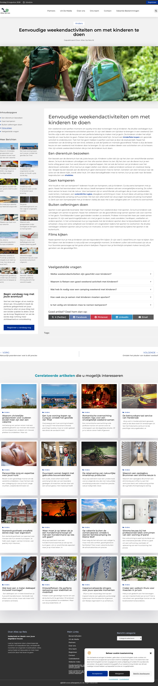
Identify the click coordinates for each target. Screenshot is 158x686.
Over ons (81, 11)
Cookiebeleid (113, 679)
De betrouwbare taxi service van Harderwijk (137, 416)
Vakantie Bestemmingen (127, 11)
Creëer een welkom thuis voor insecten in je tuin (138, 589)
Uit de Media (74, 639)
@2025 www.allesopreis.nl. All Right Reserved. (79, 683)
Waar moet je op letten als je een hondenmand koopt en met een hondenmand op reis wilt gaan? (58, 533)
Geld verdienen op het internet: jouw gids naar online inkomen (78, 672)
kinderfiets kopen (131, 137)
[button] (150, 653)
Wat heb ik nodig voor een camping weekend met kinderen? (101, 289)
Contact (107, 11)
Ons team (94, 11)
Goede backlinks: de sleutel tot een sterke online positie (77, 666)
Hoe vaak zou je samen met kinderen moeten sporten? (101, 297)
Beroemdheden (75, 636)
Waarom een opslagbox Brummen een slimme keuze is (139, 474)
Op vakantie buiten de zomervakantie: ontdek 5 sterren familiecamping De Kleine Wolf (96, 533)
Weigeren (119, 674)
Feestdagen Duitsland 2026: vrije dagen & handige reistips (8, 171)
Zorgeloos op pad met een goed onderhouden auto (8, 189)
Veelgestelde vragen (10, 131)
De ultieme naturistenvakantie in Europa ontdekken (7, 242)
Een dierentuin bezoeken (12, 118)
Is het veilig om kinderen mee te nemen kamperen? (101, 305)
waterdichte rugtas (83, 194)
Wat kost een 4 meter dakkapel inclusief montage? (18, 589)
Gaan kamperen (8, 121)
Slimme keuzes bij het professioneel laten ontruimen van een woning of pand (139, 532)
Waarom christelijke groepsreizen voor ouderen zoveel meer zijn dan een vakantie (16, 418)
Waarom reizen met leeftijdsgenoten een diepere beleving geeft (28, 242)
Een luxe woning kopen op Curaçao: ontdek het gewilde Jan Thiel (28, 153)
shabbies (69, 175)
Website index (74, 662)
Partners (51, 11)
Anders (79, 23)
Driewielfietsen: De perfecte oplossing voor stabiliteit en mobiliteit (57, 590)
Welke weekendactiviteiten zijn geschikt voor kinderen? (101, 274)
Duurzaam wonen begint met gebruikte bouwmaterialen (58, 474)
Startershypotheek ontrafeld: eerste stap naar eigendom (17, 531)
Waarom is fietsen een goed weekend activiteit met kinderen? (101, 281)
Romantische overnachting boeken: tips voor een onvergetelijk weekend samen (98, 417)
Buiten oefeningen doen (12, 125)
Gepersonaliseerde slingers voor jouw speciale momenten (98, 589)
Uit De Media (66, 11)
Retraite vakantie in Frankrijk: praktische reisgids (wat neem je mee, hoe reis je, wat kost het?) (7, 260)
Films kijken (7, 128)
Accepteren (97, 674)
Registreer (73, 652)
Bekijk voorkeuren (141, 674)
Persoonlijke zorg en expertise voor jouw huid (18, 474)
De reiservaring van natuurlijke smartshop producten (98, 474)
